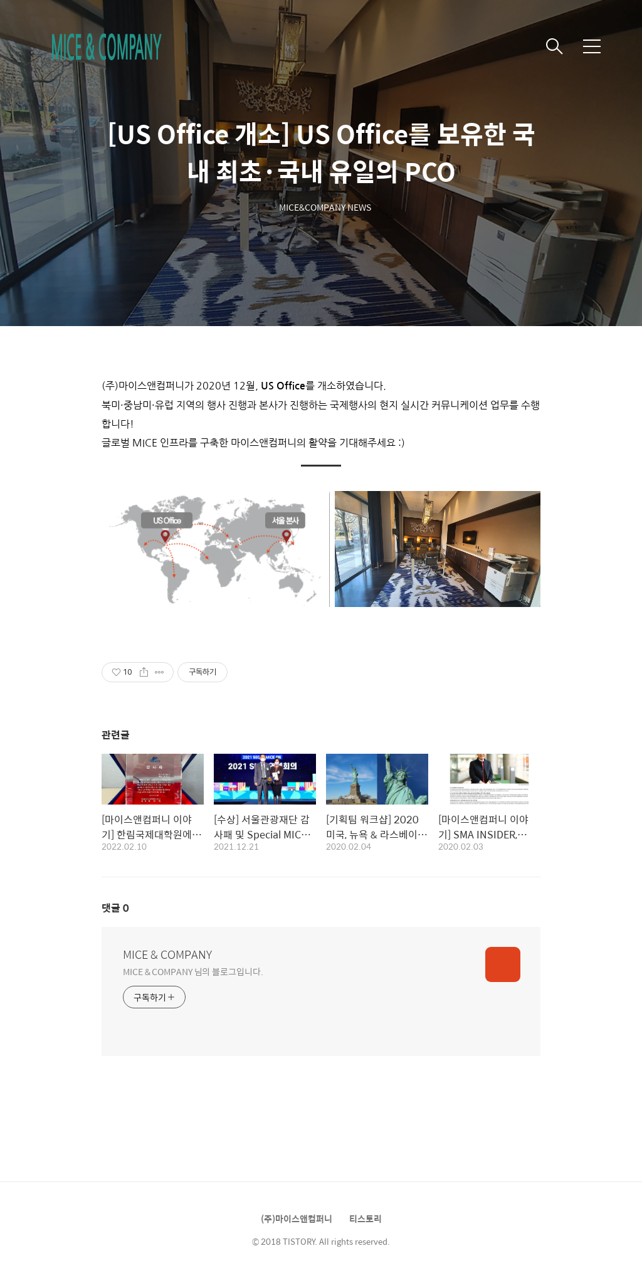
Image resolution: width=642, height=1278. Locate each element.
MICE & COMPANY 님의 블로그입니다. (193, 971)
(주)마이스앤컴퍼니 (296, 1218)
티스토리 (365, 1218)
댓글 (115, 908)
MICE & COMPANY (167, 954)
